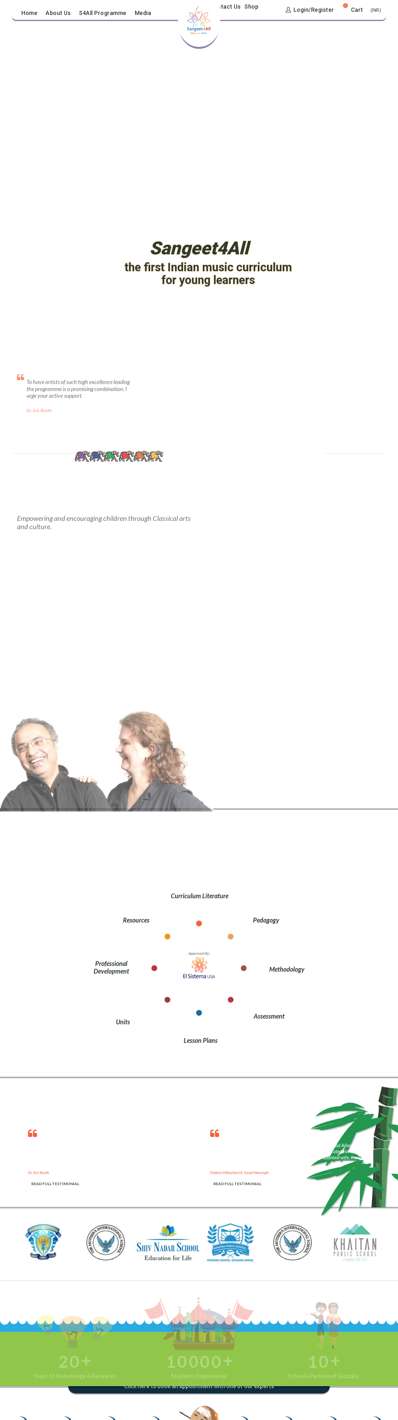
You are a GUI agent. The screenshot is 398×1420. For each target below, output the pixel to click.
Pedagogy (266, 920)
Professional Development (111, 967)
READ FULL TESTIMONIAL (55, 1183)
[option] (113, 1156)
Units (123, 1022)
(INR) (376, 10)
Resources (136, 920)
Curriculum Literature (199, 896)
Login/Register (310, 9)
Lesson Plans (201, 1040)
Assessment (269, 1016)
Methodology (286, 969)
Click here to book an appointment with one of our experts (199, 1386)
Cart (357, 9)
